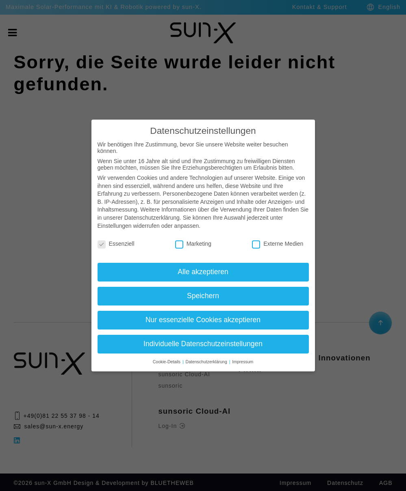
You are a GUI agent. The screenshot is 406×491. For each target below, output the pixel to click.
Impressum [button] (242, 361)
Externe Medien (277, 243)
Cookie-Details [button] (167, 361)
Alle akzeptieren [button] (203, 272)
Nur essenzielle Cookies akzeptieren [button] (203, 320)
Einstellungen (115, 226)
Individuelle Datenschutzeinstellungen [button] (203, 344)
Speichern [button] (203, 296)
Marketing (193, 243)
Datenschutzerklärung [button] (207, 361)
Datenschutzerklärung (152, 217)
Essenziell (116, 243)
